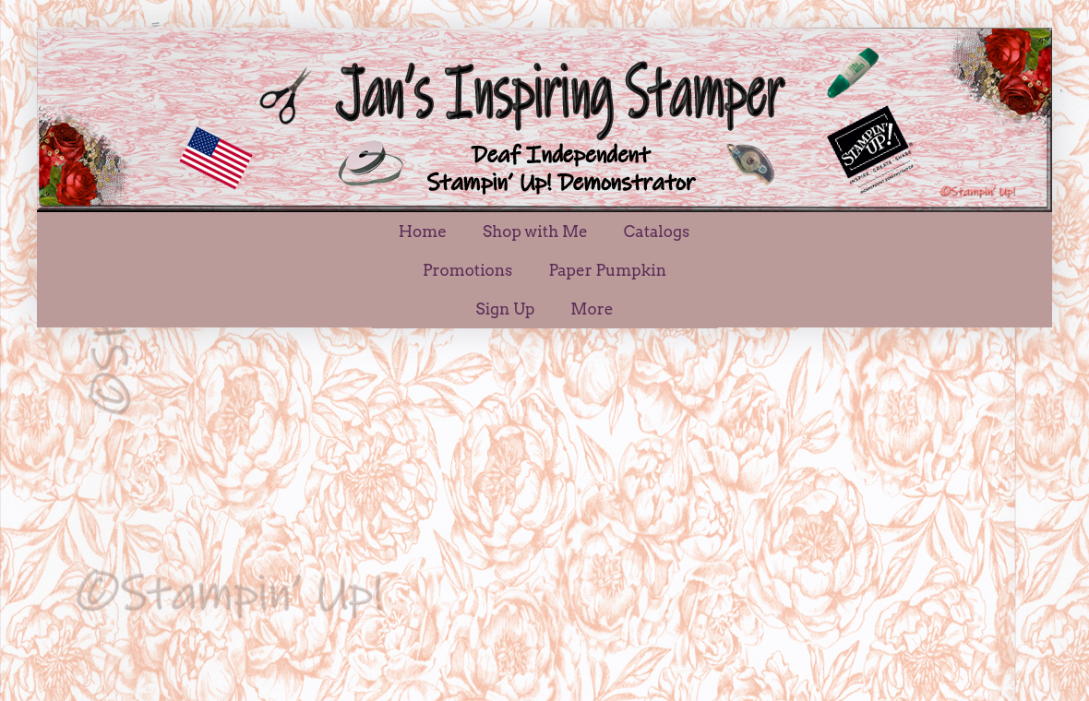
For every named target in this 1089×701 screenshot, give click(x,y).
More (591, 309)
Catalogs (656, 231)
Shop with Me (535, 231)
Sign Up (505, 309)
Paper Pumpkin (607, 270)
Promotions (467, 270)
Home (423, 231)
